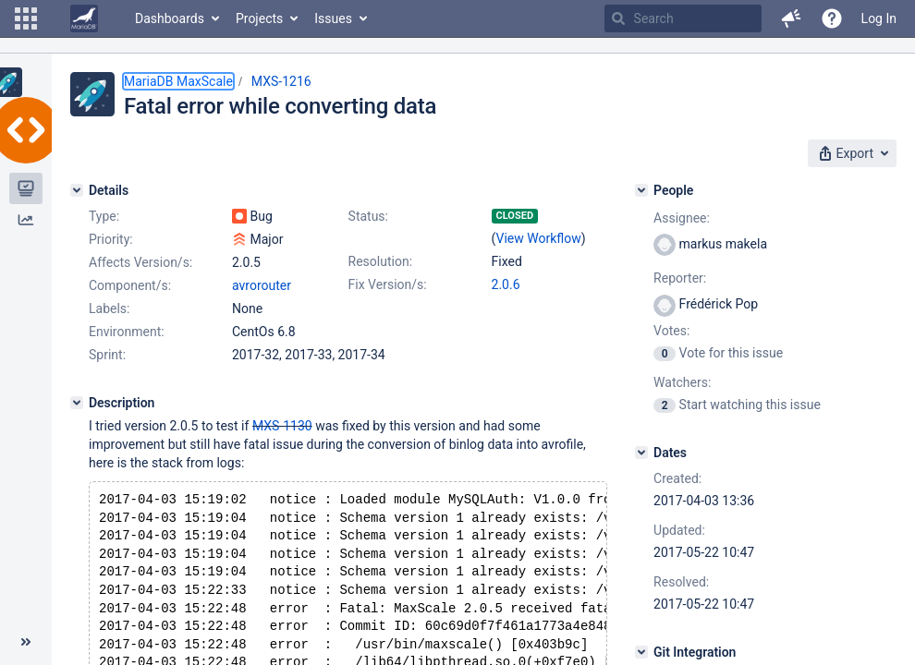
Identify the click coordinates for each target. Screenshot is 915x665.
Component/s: (130, 285)
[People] (641, 190)
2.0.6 (506, 284)
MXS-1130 (282, 425)
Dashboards (169, 18)
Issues (333, 18)
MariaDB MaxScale (178, 81)
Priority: (111, 239)
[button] (26, 18)
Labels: (109, 308)
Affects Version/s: (140, 262)
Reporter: (679, 278)
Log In (879, 18)
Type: (104, 216)
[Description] (76, 402)
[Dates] (641, 452)
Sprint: (107, 354)
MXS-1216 (281, 81)
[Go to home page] (84, 18)
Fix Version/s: (387, 284)
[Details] (76, 190)
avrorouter (261, 285)
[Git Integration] (641, 652)
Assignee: (681, 218)
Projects (259, 18)
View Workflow (538, 238)
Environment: (127, 331)
